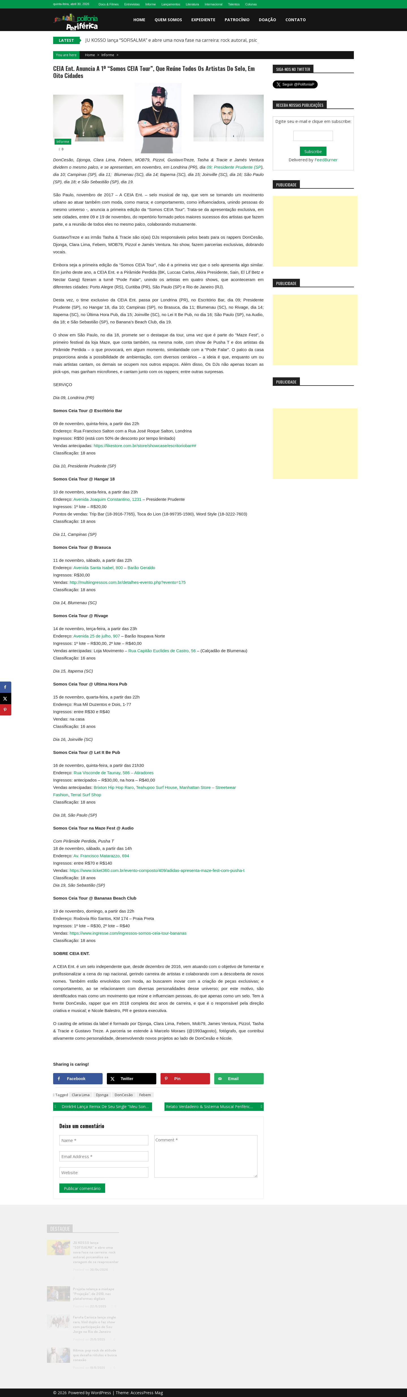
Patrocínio (237, 19)
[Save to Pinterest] (185, 1078)
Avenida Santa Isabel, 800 (98, 567)
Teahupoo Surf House (156, 787)
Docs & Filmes (109, 4)
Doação (267, 19)
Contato (295, 19)
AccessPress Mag (147, 1392)
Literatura (192, 4)
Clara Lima (81, 1094)
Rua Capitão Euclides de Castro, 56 (162, 650)
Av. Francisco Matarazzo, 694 (101, 855)
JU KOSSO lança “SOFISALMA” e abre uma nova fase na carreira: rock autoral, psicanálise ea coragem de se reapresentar (212, 40)
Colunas (251, 4)
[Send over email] (239, 1078)
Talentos (234, 4)
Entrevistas (132, 4)
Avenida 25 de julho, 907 (96, 636)
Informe (150, 4)
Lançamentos (170, 4)
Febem (145, 1094)
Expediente (203, 19)
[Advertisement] (315, 231)
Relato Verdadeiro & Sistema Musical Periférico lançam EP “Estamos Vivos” (214, 1106)
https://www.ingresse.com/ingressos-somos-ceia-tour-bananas (128, 933)
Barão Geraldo (141, 567)
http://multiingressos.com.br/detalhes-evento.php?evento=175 (128, 582)
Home (139, 19)
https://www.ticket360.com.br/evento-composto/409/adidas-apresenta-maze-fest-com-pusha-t (157, 870)
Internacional (213, 4)
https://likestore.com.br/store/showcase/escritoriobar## (145, 445)
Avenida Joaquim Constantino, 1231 (108, 499)
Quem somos (168, 19)
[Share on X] (131, 1078)
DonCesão (124, 1094)
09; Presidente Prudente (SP (234, 167)
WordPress (101, 1392)
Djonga (102, 1094)
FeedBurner (326, 159)
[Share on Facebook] (78, 1078)
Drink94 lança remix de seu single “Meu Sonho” (107, 1106)
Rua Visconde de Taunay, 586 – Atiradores (114, 772)
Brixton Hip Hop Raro (114, 787)
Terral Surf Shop (85, 794)
